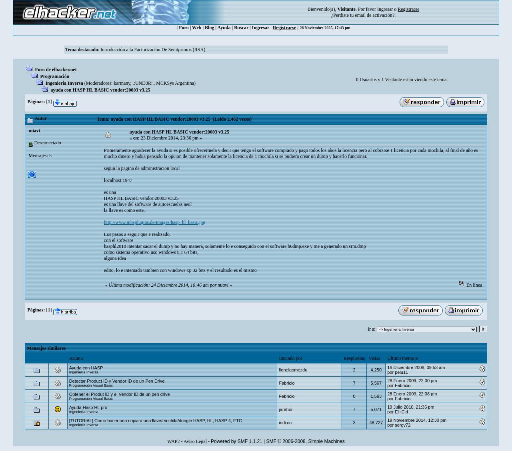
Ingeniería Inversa (64, 83)
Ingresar (385, 9)
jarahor (285, 409)
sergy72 (402, 425)
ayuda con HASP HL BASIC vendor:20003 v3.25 (100, 90)
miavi (34, 131)
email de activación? (374, 15)
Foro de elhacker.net (55, 69)
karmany (122, 83)
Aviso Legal (195, 441)
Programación (54, 76)
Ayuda (223, 27)
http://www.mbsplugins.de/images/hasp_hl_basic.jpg (155, 222)
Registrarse (284, 27)
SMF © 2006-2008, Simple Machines (305, 441)
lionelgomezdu (293, 369)
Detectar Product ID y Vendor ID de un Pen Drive (117, 381)
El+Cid (401, 411)
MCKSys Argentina (175, 83)
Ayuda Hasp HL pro (88, 407)
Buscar (241, 27)
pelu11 (401, 372)
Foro (183, 27)
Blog (209, 27)
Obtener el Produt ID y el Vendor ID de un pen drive (119, 394)
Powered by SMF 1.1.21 (236, 441)
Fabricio (286, 383)
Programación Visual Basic (91, 385)
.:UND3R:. (143, 83)
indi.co (285, 422)
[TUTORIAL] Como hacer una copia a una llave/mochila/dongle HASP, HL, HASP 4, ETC (155, 420)
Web (196, 27)
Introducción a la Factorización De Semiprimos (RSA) (152, 49)
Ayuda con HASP (86, 367)
